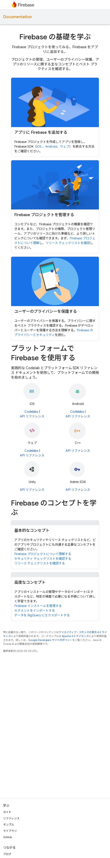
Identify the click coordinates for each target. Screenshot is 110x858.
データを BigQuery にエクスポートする (42, 615)
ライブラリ (10, 831)
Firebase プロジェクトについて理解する (42, 554)
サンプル (8, 824)
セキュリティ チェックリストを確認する (42, 559)
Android (51, 147)
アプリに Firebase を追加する (40, 132)
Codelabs (31, 412)
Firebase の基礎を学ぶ (55, 36)
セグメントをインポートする (34, 611)
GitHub (7, 837)
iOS (39, 147)
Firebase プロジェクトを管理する (44, 215)
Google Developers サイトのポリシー (50, 640)
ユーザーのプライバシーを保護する (45, 311)
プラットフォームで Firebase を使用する (43, 353)
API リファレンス (32, 416)
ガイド (7, 812)
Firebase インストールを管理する (38, 606)
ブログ (7, 854)
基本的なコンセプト (31, 530)
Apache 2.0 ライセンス (75, 636)
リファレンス (11, 818)
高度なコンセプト (30, 582)
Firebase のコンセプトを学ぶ (54, 508)
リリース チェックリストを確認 (68, 243)
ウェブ (64, 147)
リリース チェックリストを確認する (39, 563)
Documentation (17, 16)
